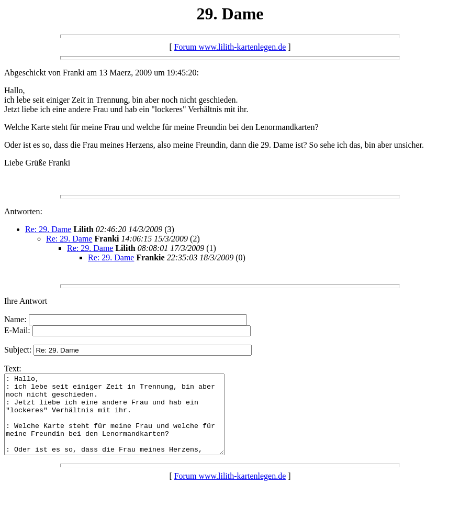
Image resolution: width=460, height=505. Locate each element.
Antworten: (23, 211)
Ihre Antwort (25, 301)
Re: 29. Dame (48, 229)
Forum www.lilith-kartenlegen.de (230, 46)
